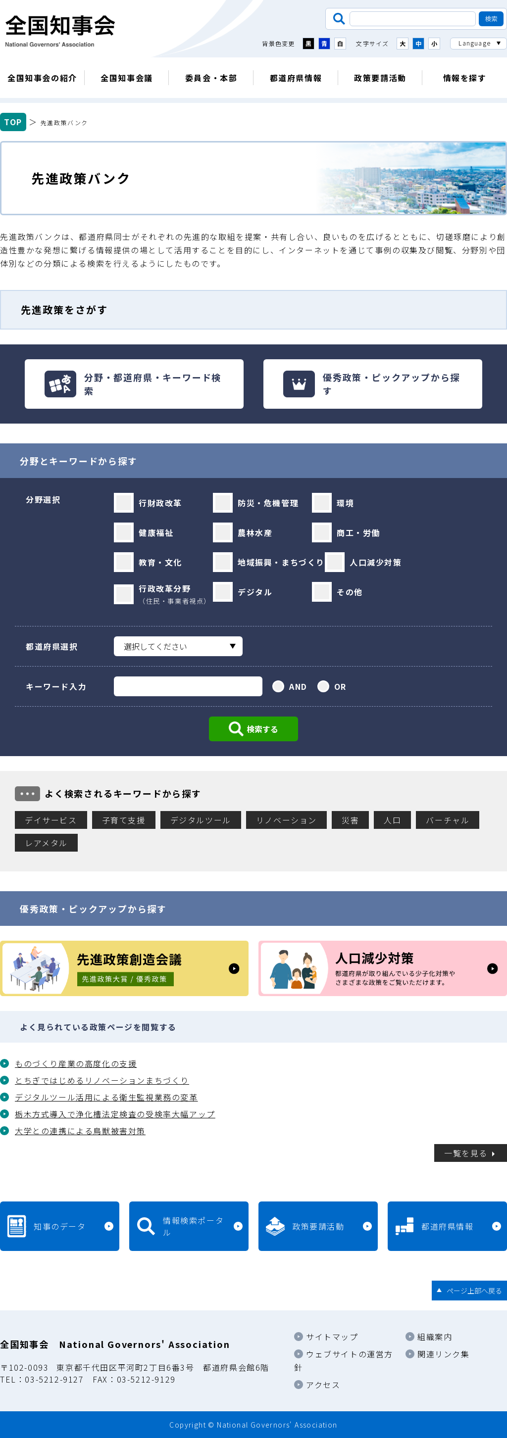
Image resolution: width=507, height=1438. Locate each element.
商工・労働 (358, 532)
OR (340, 686)
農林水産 (255, 532)
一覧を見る (466, 1153)
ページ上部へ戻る (474, 1290)
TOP (13, 122)
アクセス (323, 1384)
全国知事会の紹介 (42, 78)
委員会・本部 (211, 78)
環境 (345, 503)
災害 (350, 820)
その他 (350, 592)
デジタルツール (200, 820)
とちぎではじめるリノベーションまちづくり (102, 1080)
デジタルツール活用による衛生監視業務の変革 (106, 1097)
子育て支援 (124, 820)
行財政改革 (160, 503)
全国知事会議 (127, 78)
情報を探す (465, 78)
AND (298, 686)
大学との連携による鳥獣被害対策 (80, 1131)
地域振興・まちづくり (281, 562)
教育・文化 (160, 562)
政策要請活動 (380, 78)
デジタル (255, 592)
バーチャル (447, 820)
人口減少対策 (376, 562)
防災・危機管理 (268, 503)
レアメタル (46, 843)
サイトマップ (332, 1336)
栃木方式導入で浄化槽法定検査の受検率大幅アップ (115, 1114)
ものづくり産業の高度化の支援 (76, 1063)
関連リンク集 (443, 1354)
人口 (392, 820)
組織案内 (434, 1336)
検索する (262, 729)
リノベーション (286, 820)
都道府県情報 (296, 78)
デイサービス (51, 820)
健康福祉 (156, 532)
